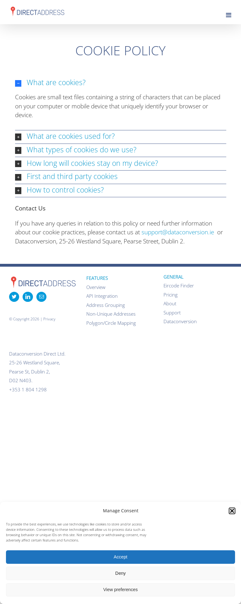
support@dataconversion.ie (178, 232)
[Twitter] (14, 297)
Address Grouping (105, 305)
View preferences (120, 589)
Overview (95, 287)
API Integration (102, 296)
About (169, 303)
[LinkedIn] (28, 297)
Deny (120, 573)
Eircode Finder (178, 285)
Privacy (49, 319)
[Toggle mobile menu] (229, 15)
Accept (120, 556)
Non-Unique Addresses (111, 314)
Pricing (170, 294)
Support (172, 312)
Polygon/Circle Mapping (111, 323)
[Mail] (41, 297)
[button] (232, 511)
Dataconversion (180, 321)
